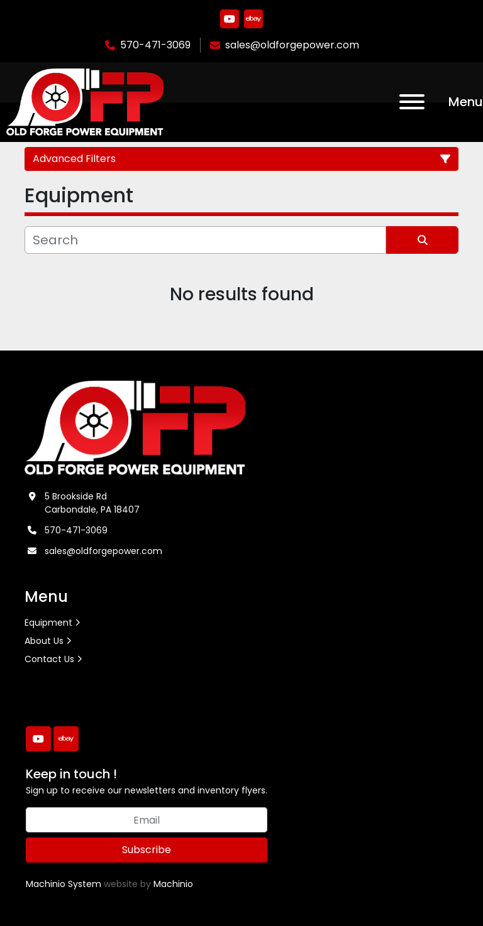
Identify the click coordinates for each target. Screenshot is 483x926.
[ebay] (253, 18)
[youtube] (229, 18)
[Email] (146, 819)
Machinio (173, 884)
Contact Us (49, 659)
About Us (44, 641)
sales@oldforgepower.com (292, 45)
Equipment (48, 622)
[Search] (205, 240)
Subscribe (146, 849)
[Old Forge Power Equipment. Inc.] (135, 427)
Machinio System (63, 884)
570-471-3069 (155, 45)
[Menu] (412, 101)
